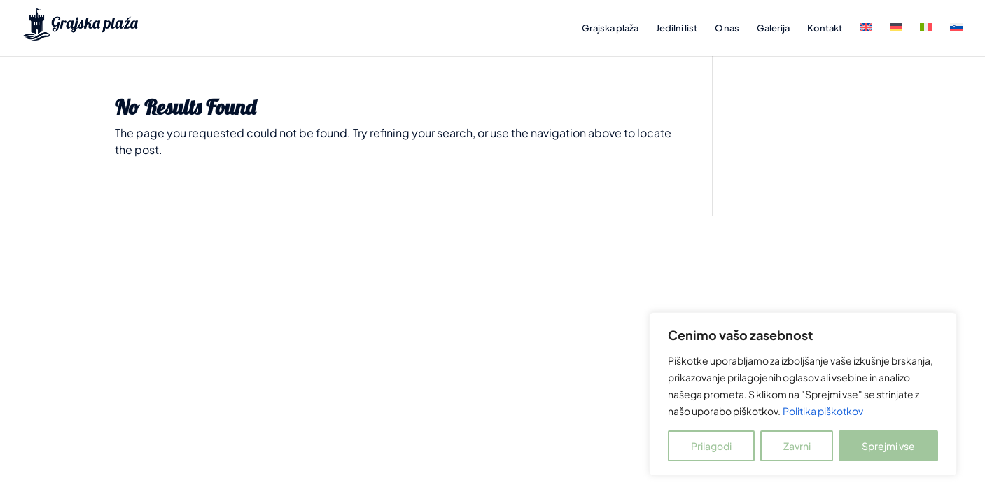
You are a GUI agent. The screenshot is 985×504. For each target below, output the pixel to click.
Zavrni (797, 446)
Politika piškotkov (823, 411)
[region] (803, 394)
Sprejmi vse (888, 446)
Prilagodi (711, 446)
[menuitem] (866, 39)
